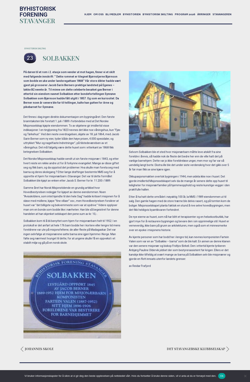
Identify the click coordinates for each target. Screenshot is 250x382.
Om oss (98, 14)
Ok (221, 375)
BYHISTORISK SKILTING (35, 49)
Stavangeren (221, 14)
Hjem (87, 14)
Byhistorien (132, 14)
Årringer (204, 14)
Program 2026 (185, 14)
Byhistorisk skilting (158, 14)
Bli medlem (113, 14)
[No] (245, 376)
